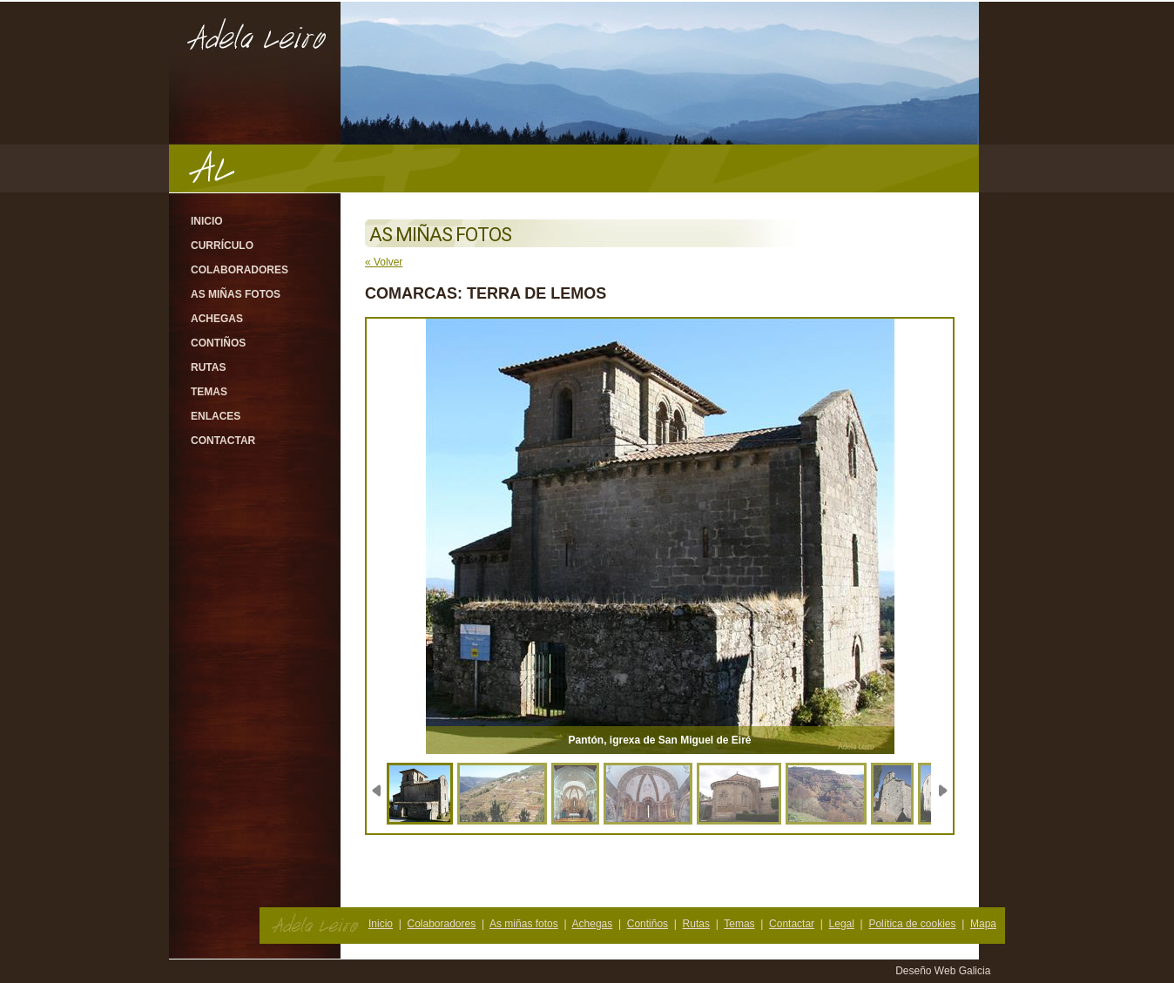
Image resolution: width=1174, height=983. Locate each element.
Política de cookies (911, 924)
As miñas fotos (235, 294)
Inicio (207, 221)
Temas (209, 392)
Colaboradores (239, 270)
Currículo (222, 245)
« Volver (383, 262)
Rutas (208, 367)
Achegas (217, 319)
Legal (841, 924)
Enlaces (215, 416)
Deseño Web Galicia (944, 971)
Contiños (218, 343)
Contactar (223, 440)
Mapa (983, 924)
